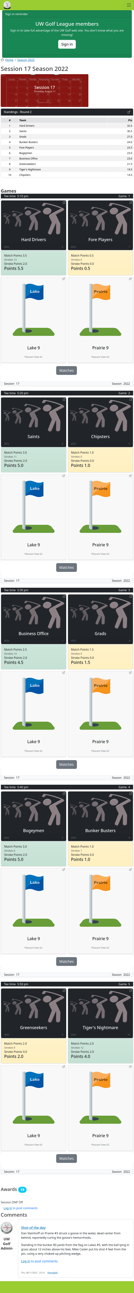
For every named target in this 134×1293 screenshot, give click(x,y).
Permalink (52, 1272)
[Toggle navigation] (129, 5)
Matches (66, 370)
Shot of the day (33, 1227)
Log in (8, 1208)
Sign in (67, 44)
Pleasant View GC (44, 102)
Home (9, 60)
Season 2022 (26, 60)
